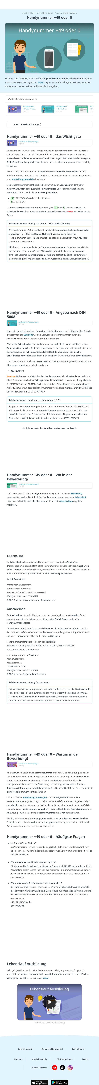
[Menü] (6, 4)
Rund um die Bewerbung (66, 13)
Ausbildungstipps (45, 13)
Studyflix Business (36, 1067)
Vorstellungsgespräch (23, 179)
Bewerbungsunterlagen (35, 797)
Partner (83, 1059)
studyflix (52, 4)
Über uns (16, 1059)
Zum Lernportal (23, 1049)
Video (41, 82)
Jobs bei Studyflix (37, 1059)
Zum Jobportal (76, 1049)
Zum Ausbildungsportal (50, 1049)
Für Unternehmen (63, 1059)
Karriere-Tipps (28, 13)
